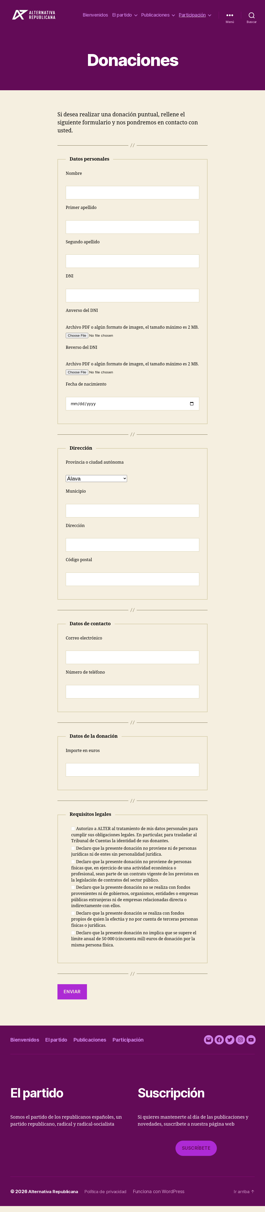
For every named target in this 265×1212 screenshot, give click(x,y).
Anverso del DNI (82, 316)
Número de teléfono (85, 678)
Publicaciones (191, 14)
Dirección (75, 531)
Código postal (79, 565)
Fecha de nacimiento (86, 390)
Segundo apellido (83, 248)
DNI (69, 282)
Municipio (76, 497)
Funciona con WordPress (165, 1197)
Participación (192, 22)
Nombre (74, 179)
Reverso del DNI (81, 353)
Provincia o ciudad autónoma (95, 468)
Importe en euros (83, 756)
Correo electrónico (84, 644)
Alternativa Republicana (55, 1197)
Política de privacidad (111, 1197)
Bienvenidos (131, 14)
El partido (158, 14)
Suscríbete (196, 1154)
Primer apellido (81, 213)
